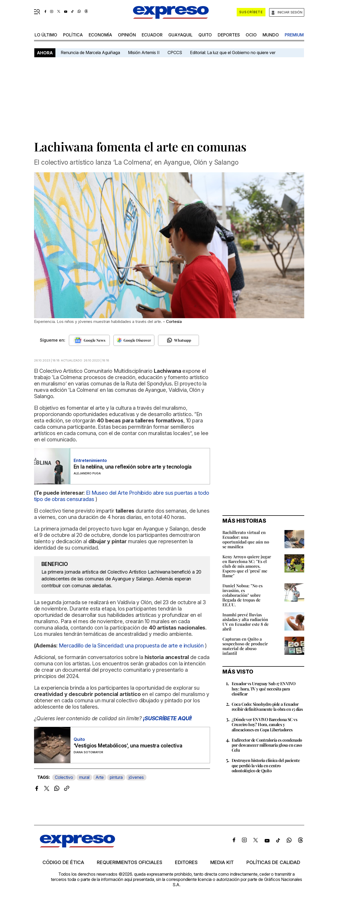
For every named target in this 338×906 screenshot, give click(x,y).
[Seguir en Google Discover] (133, 340)
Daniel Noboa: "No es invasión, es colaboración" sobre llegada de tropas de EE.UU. (242, 595)
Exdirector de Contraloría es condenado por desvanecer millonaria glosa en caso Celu (267, 745)
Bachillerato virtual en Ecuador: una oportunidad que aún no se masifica (245, 539)
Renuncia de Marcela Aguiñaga (90, 52)
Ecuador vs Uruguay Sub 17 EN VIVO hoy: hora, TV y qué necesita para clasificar (264, 688)
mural (84, 777)
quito (205, 34)
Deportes (229, 34)
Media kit (222, 862)
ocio (251, 34)
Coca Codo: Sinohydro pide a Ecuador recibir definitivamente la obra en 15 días (267, 706)
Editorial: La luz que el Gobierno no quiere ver (232, 52)
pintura (116, 777)
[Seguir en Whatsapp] (178, 340)
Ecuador (152, 34)
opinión (127, 34)
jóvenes (136, 777)
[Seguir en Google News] (89, 340)
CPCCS (175, 52)
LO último (46, 34)
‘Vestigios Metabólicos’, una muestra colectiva (128, 746)
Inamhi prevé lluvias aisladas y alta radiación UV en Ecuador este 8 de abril (245, 622)
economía (100, 34)
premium (294, 34)
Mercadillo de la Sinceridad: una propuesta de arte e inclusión (131, 645)
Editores (186, 862)
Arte (100, 777)
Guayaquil (180, 34)
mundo (271, 34)
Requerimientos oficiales (129, 862)
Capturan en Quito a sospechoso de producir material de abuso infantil (245, 646)
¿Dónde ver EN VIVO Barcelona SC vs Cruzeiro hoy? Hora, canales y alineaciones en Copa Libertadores (264, 724)
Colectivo (64, 777)
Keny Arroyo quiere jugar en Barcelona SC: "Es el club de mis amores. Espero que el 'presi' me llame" (246, 566)
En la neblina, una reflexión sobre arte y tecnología (133, 467)
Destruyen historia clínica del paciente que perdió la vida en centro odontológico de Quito (266, 765)
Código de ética (63, 862)
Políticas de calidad (273, 862)
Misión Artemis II (144, 52)
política (73, 34)
